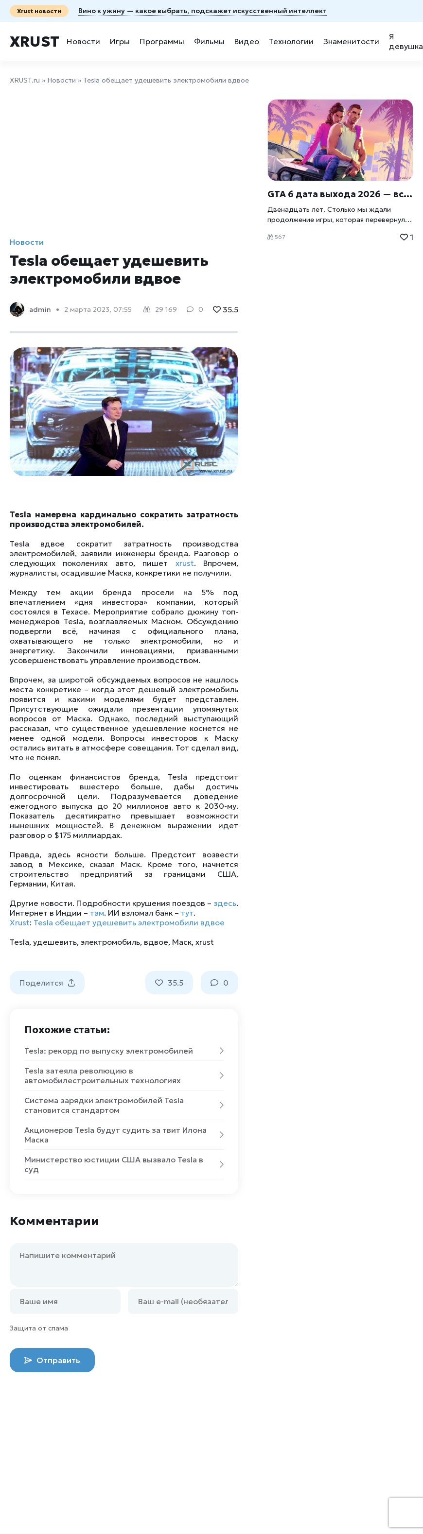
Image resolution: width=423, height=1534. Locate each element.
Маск (182, 942)
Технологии (291, 41)
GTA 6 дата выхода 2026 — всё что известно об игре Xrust (340, 194)
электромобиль (110, 942)
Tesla (19, 942)
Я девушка (406, 41)
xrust (185, 563)
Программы (162, 41)
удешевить (55, 942)
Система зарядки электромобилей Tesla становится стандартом (124, 1105)
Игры (120, 41)
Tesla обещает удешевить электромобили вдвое (129, 922)
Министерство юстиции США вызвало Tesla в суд (124, 1164)
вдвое (156, 942)
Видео (246, 41)
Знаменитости (351, 41)
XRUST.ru (25, 80)
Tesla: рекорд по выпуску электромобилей (124, 1051)
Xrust (34, 42)
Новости (83, 41)
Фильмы (209, 41)
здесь (224, 903)
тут (187, 913)
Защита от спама (39, 1328)
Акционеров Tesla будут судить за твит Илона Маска (124, 1134)
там (97, 913)
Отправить (52, 1360)
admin (40, 309)
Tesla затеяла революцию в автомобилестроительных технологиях (124, 1075)
